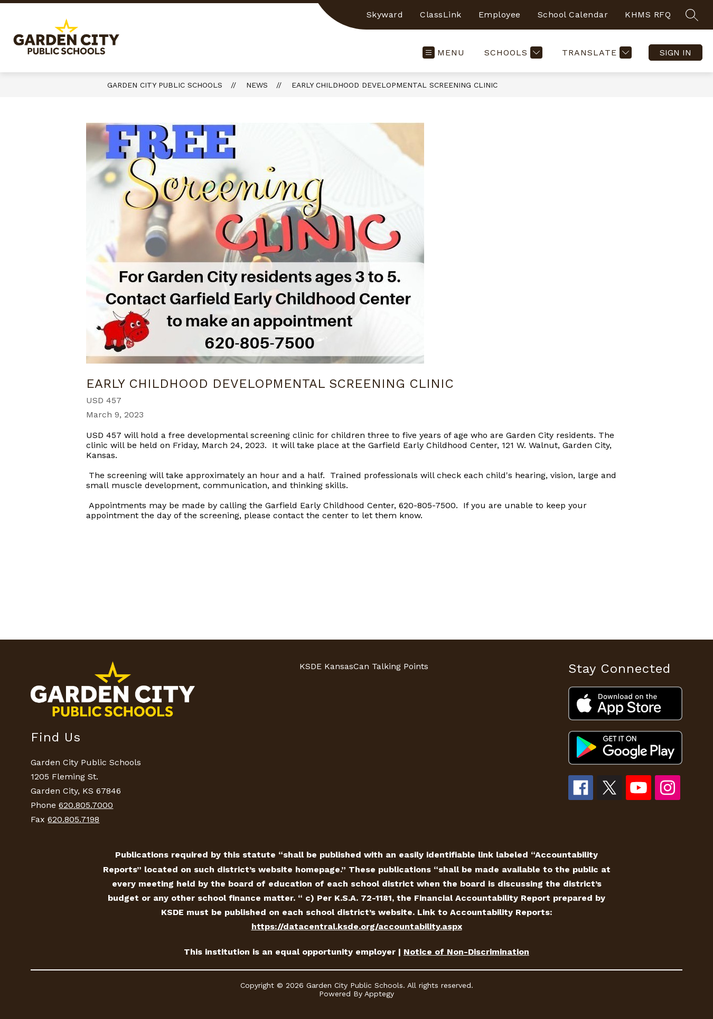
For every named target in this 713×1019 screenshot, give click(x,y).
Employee (500, 14)
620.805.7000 (86, 805)
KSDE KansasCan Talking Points (363, 666)
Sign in (675, 52)
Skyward (385, 14)
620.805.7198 (73, 819)
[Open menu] (444, 52)
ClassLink (441, 14)
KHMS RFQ (648, 14)
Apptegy (379, 993)
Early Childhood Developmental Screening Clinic (395, 85)
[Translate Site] (595, 52)
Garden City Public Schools (164, 85)
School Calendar (573, 14)
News (257, 85)
